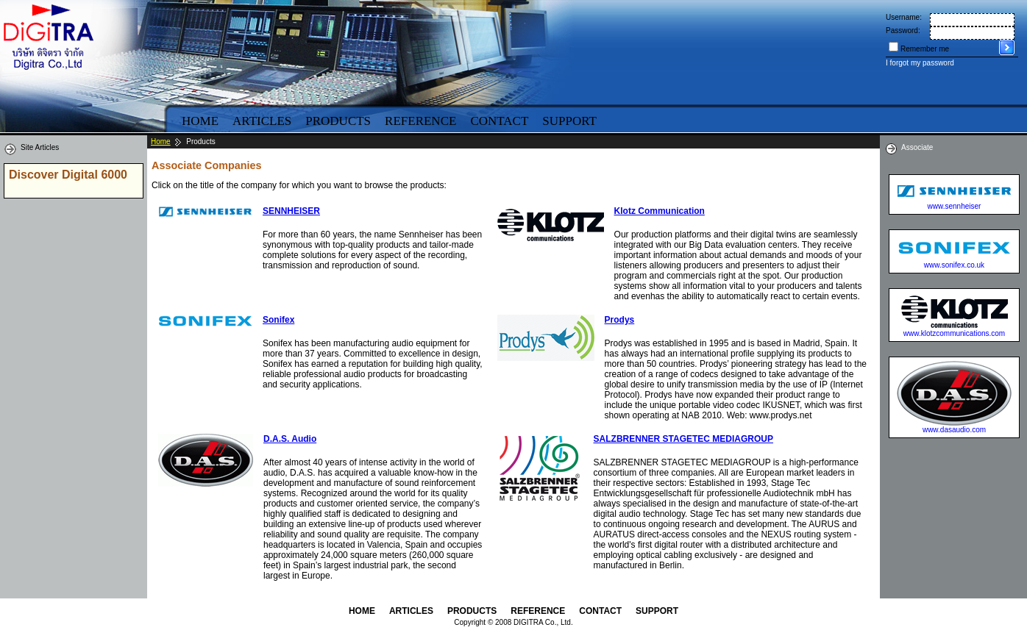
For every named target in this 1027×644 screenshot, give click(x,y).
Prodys (620, 320)
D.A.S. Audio (289, 439)
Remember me (924, 49)
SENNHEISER (291, 211)
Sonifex (278, 320)
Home (200, 121)
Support (569, 121)
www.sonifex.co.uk (954, 265)
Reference (420, 121)
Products (338, 121)
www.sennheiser (954, 206)
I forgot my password (920, 63)
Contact (499, 121)
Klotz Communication (659, 211)
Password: (903, 30)
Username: (904, 17)
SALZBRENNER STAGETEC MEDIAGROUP (683, 439)
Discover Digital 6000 (68, 174)
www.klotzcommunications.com (954, 333)
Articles (261, 121)
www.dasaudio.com (954, 430)
